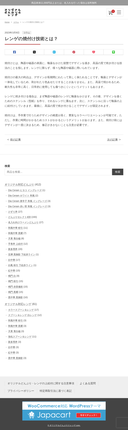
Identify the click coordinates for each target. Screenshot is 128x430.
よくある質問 (88, 383)
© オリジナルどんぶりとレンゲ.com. (64, 425)
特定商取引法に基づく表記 (56, 390)
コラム (16, 22)
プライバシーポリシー (21, 390)
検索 (7, 166)
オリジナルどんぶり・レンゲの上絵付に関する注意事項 (41, 383)
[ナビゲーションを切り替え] (119, 12)
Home (7, 22)
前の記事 (15, 139)
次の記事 (112, 139)
